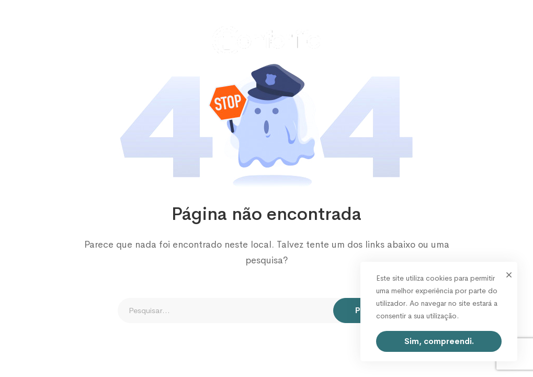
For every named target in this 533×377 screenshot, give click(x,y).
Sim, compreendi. (439, 341)
